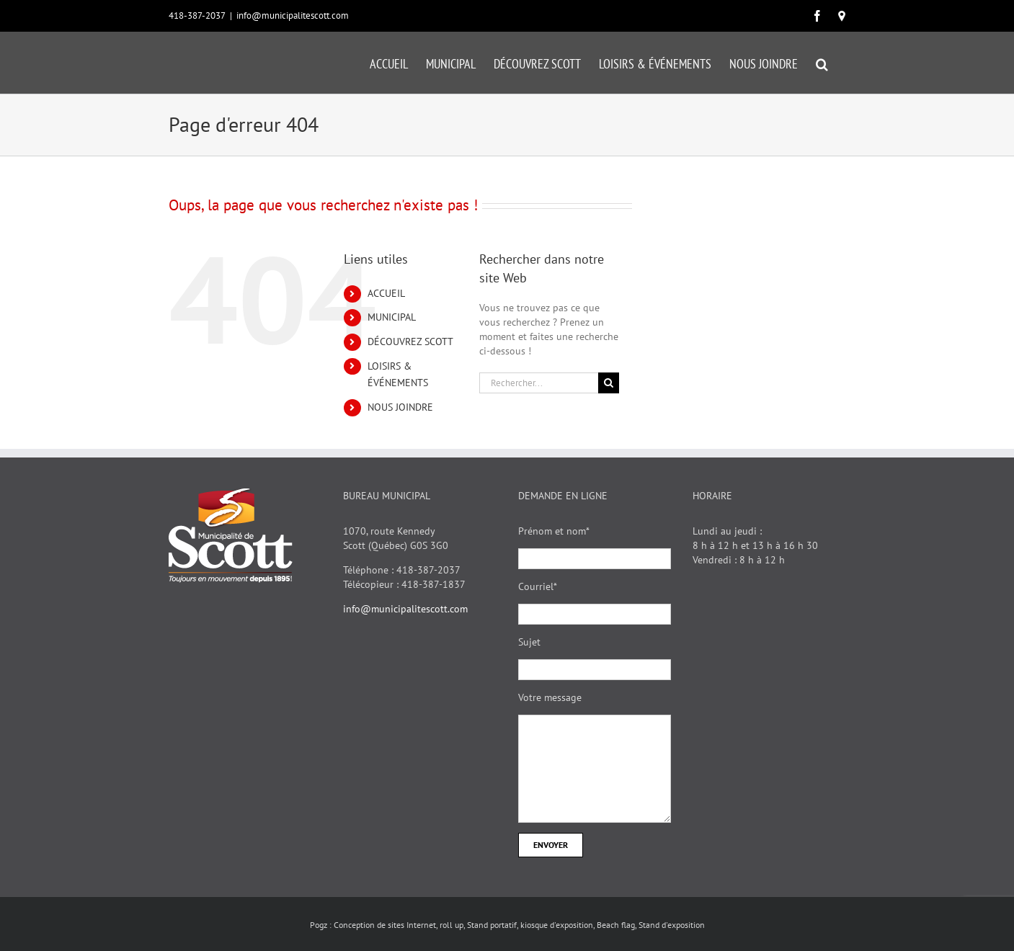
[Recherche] (608, 382)
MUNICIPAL (392, 317)
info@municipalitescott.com (292, 15)
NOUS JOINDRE (400, 407)
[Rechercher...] (539, 382)
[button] (822, 62)
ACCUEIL (386, 293)
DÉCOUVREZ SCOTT (410, 341)
